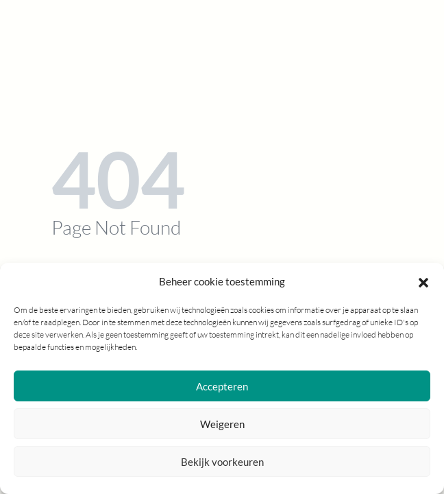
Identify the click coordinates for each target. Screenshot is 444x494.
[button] (423, 281)
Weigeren (222, 424)
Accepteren (222, 386)
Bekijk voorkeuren (222, 462)
